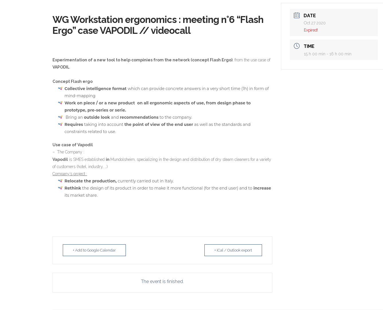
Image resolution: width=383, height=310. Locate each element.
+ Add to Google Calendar (94, 250)
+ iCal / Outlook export (233, 250)
